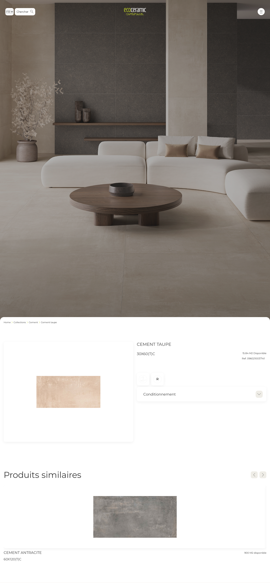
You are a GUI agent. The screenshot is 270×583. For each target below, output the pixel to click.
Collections (20, 322)
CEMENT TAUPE (49, 322)
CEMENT (33, 322)
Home (7, 322)
